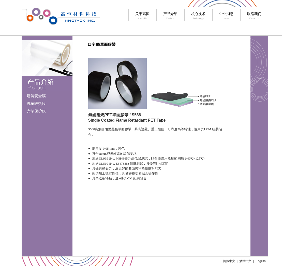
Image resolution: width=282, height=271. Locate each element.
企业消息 (226, 16)
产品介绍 (170, 16)
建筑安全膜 (36, 96)
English (260, 261)
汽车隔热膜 (36, 103)
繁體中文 (245, 261)
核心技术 (198, 16)
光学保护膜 (36, 111)
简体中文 (229, 261)
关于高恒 (142, 16)
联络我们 (254, 16)
